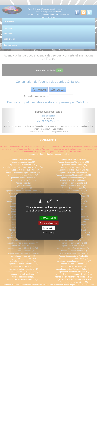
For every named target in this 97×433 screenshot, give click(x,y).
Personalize (48, 228)
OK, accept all (48, 218)
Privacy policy (49, 232)
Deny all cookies (48, 223)
